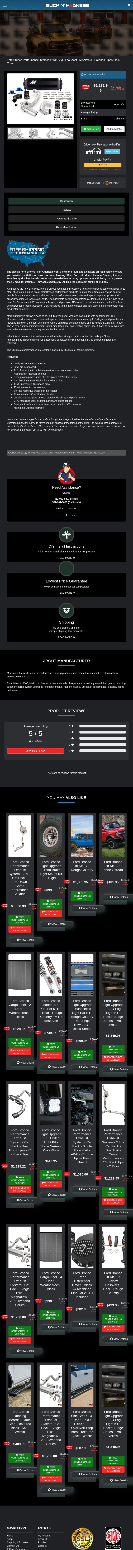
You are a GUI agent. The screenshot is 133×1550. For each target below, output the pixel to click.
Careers (42, 1545)
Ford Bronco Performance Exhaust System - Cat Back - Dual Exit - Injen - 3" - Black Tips (20, 1142)
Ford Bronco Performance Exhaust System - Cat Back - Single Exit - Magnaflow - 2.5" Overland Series (20, 1289)
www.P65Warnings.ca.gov (91, 452)
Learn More (112, 151)
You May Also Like (66, 218)
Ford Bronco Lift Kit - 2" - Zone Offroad (113, 866)
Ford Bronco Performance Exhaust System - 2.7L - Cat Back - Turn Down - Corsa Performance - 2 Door (20, 878)
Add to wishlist (114, 129)
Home (10, 1535)
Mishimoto (119, 118)
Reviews (66, 209)
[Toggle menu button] (5, 5)
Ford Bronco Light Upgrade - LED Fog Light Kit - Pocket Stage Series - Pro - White (113, 1013)
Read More (66, 592)
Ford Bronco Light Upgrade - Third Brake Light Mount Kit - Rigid (51, 870)
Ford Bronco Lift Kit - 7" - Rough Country (82, 866)
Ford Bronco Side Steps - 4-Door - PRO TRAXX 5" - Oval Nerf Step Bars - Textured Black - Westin (82, 1424)
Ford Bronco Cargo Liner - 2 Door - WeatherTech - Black (20, 1009)
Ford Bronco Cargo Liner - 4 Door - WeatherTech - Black (51, 1281)
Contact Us (13, 1545)
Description (66, 201)
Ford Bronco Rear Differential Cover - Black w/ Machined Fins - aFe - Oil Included (82, 1285)
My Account (44, 1535)
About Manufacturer (66, 227)
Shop (10, 1539)
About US (43, 1539)
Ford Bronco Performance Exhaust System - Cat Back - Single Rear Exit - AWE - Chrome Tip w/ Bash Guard (82, 1146)
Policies (42, 1542)
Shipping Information (18, 1542)
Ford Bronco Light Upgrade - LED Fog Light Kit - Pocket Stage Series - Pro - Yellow (113, 1424)
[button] (70, 99)
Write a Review (35, 750)
